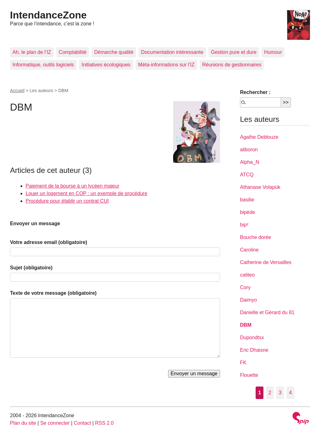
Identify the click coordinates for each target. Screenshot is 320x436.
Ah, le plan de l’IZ (31, 52)
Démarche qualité (113, 52)
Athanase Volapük (260, 187)
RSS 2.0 (104, 423)
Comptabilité (73, 52)
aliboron (249, 149)
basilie (247, 199)
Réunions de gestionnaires (231, 64)
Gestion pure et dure (234, 52)
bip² (244, 224)
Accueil (17, 90)
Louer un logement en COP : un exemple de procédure (86, 193)
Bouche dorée (255, 237)
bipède (247, 212)
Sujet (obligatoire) (31, 267)
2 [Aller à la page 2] (269, 392)
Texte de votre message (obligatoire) (53, 293)
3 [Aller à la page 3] (280, 392)
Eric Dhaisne (254, 350)
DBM (245, 325)
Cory (245, 287)
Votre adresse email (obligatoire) (48, 242)
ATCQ (246, 174)
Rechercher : (255, 92)
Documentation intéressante (172, 52)
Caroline (249, 249)
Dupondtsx (252, 337)
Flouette (249, 375)
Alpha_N (249, 162)
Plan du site (23, 423)
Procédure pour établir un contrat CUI (67, 201)
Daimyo (248, 300)
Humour (273, 52)
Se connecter (55, 423)
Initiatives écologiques (106, 64)
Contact (82, 423)
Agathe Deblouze (259, 137)
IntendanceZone (48, 15)
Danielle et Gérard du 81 (267, 312)
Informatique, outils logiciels (43, 64)
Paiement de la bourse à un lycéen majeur (72, 186)
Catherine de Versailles (266, 262)
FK (243, 362)
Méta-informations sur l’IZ (166, 64)
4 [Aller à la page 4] (290, 392)
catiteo (247, 275)
